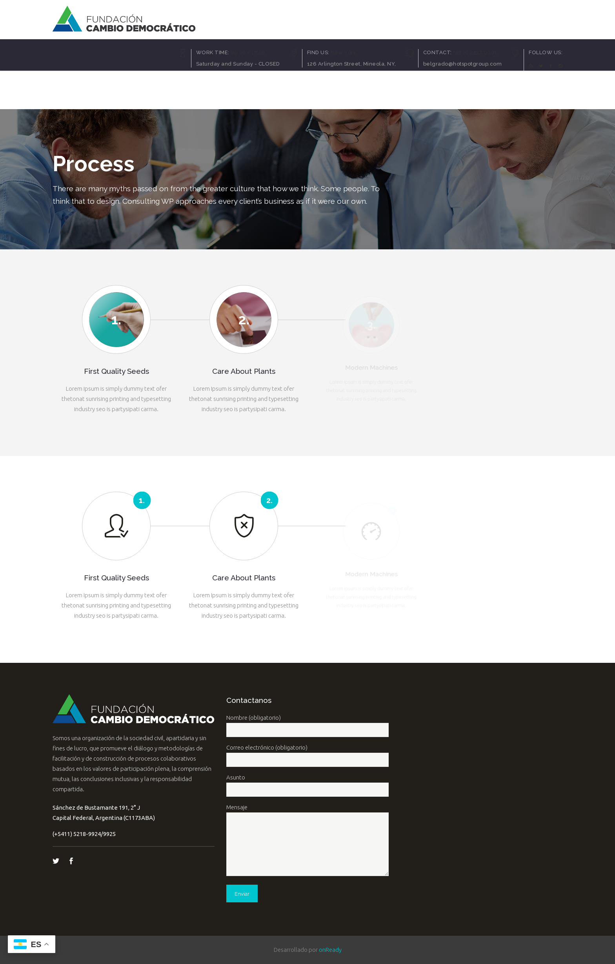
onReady (330, 949)
